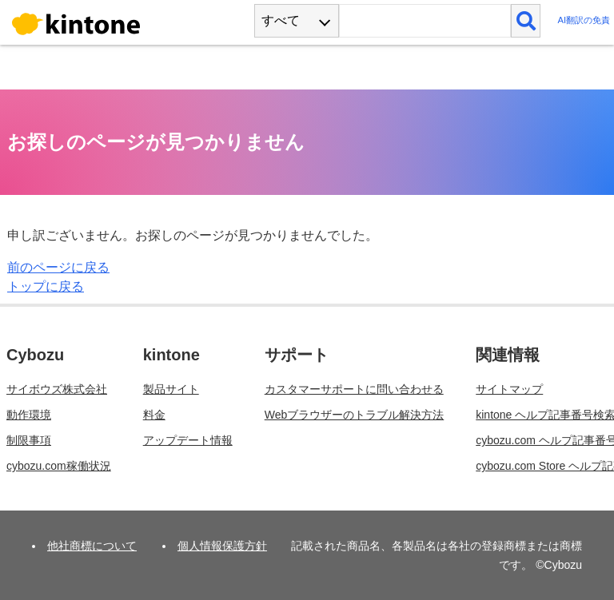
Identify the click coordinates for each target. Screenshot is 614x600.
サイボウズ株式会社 (56, 389)
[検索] (525, 21)
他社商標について (92, 545)
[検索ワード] (425, 21)
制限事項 (28, 440)
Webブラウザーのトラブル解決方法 (355, 414)
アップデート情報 (188, 440)
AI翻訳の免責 (583, 20)
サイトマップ (509, 389)
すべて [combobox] (280, 20)
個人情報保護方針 (222, 545)
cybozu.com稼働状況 (58, 465)
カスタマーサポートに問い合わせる (354, 389)
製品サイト (171, 389)
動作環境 (28, 414)
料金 (154, 414)
